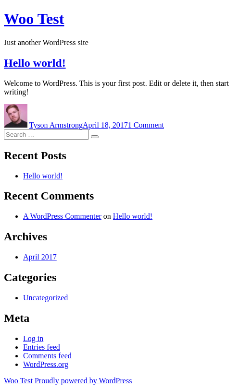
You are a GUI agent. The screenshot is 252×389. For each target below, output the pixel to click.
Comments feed (47, 356)
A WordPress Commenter (62, 216)
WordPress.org (45, 364)
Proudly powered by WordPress (83, 381)
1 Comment (146, 125)
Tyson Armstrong (56, 125)
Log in (33, 338)
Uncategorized (45, 298)
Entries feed (41, 347)
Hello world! (35, 63)
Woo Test (34, 18)
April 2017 (40, 257)
